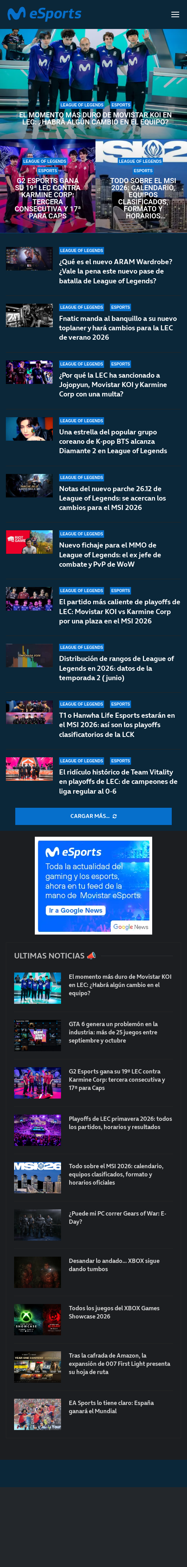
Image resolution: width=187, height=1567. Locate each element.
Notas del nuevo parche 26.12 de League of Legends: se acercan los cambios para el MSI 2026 (112, 498)
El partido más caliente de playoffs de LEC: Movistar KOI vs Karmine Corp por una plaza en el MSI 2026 (119, 612)
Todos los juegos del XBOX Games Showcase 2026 (114, 1312)
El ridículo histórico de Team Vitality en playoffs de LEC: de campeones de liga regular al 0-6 (118, 781)
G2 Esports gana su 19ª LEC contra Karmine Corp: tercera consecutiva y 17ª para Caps (47, 198)
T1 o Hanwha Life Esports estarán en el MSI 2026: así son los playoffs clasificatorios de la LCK (117, 726)
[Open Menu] (175, 14)
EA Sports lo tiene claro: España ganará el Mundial (111, 1407)
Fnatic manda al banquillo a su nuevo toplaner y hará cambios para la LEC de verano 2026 (118, 327)
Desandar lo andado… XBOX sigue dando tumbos (114, 1265)
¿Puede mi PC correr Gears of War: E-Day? (117, 1217)
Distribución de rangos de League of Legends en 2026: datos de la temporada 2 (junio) (116, 668)
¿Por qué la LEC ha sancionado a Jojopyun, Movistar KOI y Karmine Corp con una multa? (113, 384)
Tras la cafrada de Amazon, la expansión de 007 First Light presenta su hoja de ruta (119, 1363)
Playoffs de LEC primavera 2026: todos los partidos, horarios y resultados (120, 1123)
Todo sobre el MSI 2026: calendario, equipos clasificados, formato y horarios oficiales (143, 198)
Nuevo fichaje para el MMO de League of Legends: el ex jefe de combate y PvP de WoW (110, 554)
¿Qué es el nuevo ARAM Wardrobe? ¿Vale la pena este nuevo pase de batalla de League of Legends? (115, 271)
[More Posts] (93, 816)
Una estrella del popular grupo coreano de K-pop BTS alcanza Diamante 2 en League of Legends (113, 441)
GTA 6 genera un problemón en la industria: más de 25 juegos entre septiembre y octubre (113, 1032)
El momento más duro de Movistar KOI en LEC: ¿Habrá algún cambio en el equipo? (95, 119)
